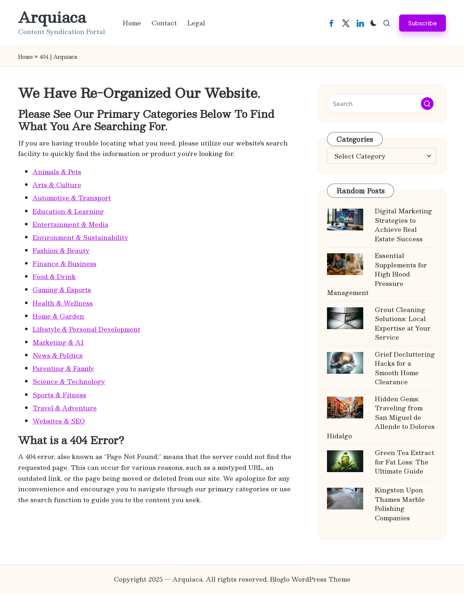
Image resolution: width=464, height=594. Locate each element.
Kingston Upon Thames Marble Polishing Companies (400, 504)
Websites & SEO (59, 421)
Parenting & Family (63, 368)
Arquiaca (52, 17)
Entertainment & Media (70, 224)
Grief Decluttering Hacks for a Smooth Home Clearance (405, 368)
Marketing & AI (58, 342)
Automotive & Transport (72, 198)
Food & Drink (54, 276)
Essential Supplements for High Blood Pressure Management (377, 274)
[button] (422, 23)
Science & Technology (69, 381)
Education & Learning (68, 211)
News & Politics (58, 355)
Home (25, 56)
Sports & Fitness (59, 395)
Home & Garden (58, 316)
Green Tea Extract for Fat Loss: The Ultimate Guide (404, 461)
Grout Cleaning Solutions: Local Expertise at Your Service (403, 323)
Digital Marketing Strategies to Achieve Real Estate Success (403, 225)
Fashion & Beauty (61, 250)
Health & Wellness (63, 303)
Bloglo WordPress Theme (310, 579)
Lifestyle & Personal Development (86, 329)
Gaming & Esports (62, 289)
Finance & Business (64, 263)
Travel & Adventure (65, 408)
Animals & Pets (57, 172)
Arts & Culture (57, 185)
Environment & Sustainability (80, 237)
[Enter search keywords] (381, 103)
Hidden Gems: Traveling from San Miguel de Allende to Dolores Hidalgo (381, 417)
